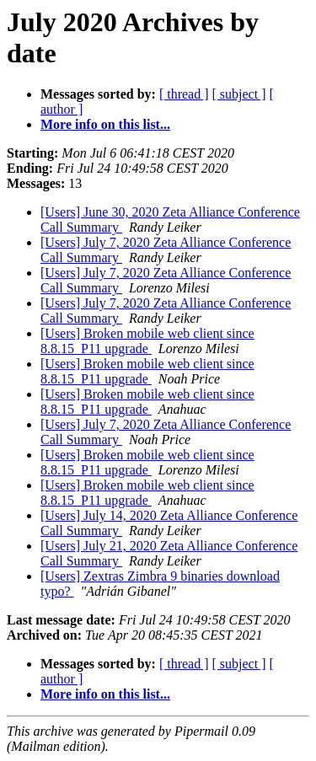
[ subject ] (239, 94)
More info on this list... (105, 124)
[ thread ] (184, 94)
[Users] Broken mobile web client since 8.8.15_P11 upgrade (147, 341)
